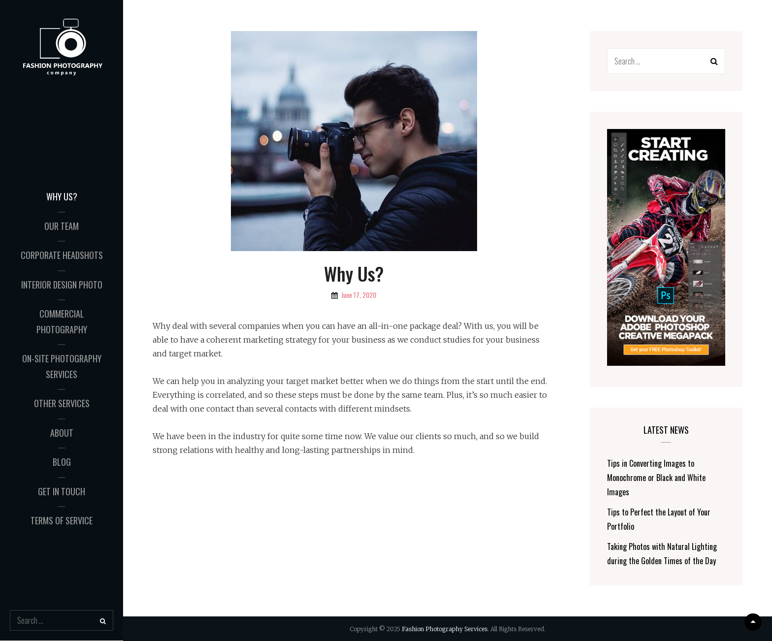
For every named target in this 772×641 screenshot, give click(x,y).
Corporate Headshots (62, 255)
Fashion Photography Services (444, 629)
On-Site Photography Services (61, 366)
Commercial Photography (61, 321)
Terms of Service (62, 520)
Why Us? (61, 196)
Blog (62, 461)
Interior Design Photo (61, 284)
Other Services (62, 403)
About (61, 432)
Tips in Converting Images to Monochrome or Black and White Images (656, 477)
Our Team (61, 226)
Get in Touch (61, 491)
